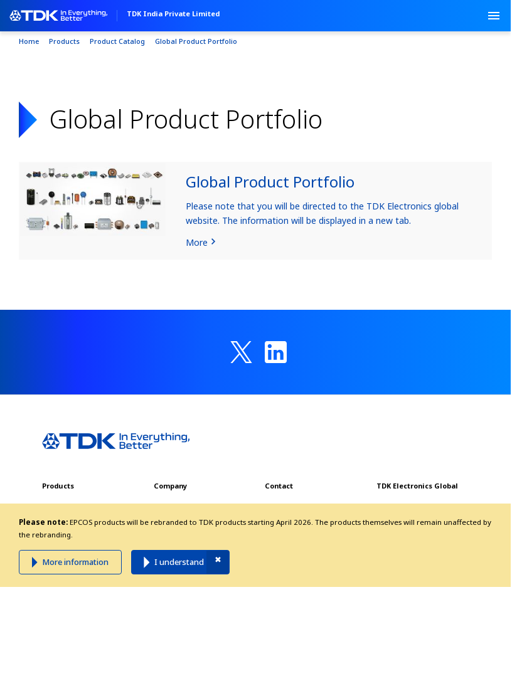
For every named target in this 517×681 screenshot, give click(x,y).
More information (75, 562)
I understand (179, 562)
